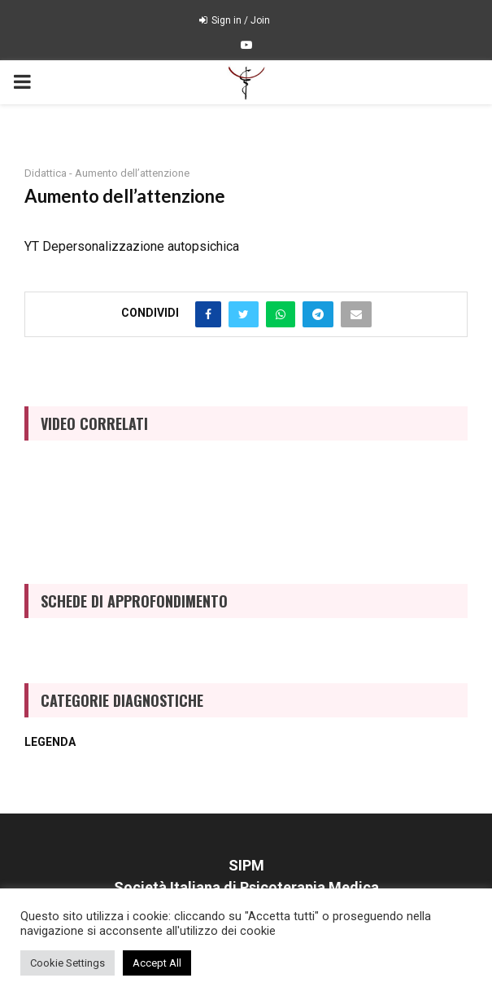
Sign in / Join (234, 20)
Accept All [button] (157, 963)
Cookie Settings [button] (67, 963)
